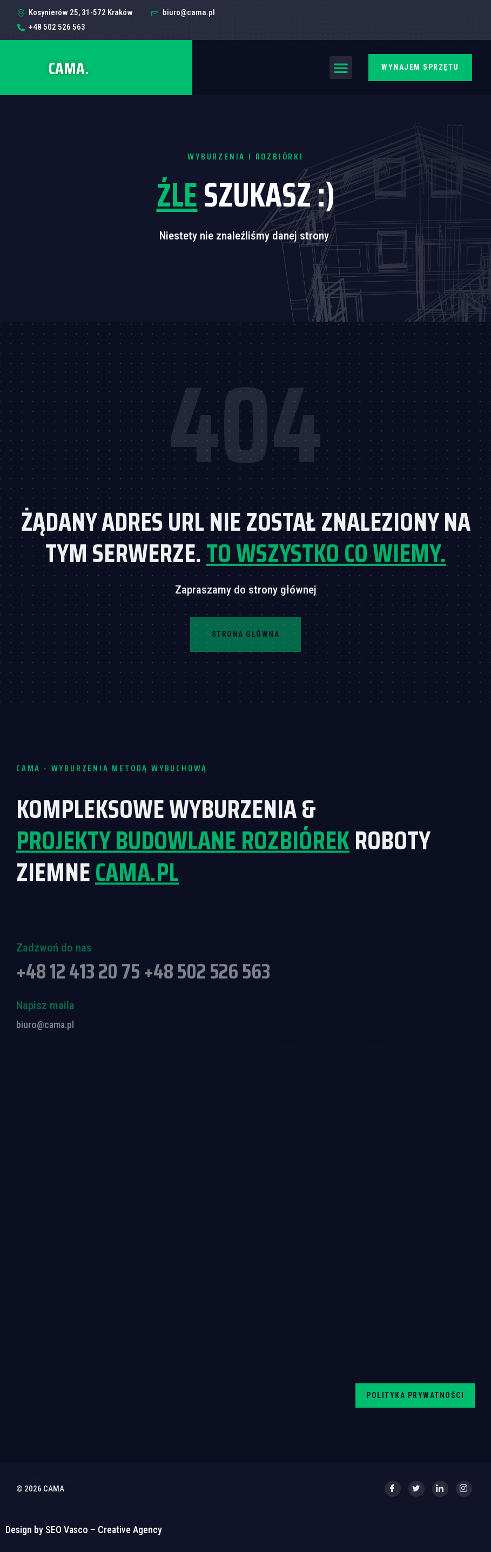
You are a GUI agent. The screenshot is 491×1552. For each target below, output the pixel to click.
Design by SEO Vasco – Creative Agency (83, 1529)
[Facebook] (393, 1489)
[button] (340, 67)
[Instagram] (464, 1489)
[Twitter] (416, 1489)
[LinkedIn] (440, 1489)
